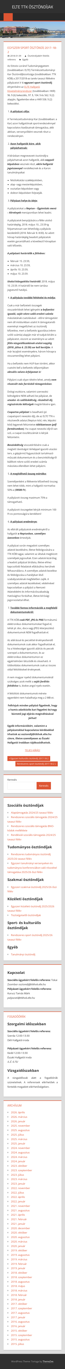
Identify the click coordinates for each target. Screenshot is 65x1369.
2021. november (20, 1206)
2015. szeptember (21, 1335)
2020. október (19, 1232)
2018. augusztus (20, 1281)
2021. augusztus (20, 1210)
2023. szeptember (21, 1170)
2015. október (19, 1330)
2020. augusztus (20, 1237)
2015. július (17, 1344)
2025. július (17, 1134)
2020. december (20, 1228)
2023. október (19, 1165)
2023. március (19, 1179)
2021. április (18, 1214)
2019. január (18, 1268)
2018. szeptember (21, 1277)
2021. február (19, 1219)
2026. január (18, 1121)
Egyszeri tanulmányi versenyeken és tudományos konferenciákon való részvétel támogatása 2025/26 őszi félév (32, 867)
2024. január (18, 1161)
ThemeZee (48, 1361)
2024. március (19, 1157)
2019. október (19, 1250)
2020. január (18, 1246)
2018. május (18, 1286)
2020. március (19, 1241)
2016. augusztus (20, 1321)
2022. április (18, 1197)
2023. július (17, 1174)
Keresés (12, 779)
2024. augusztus (20, 1152)
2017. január (18, 1317)
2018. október (19, 1272)
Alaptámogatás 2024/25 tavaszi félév (32, 812)
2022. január (18, 1201)
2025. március (19, 1139)
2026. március (19, 1117)
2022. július (17, 1192)
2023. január (18, 1183)
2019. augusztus (20, 1255)
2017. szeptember (21, 1308)
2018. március (19, 1290)
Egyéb (25, 59)
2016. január (18, 1326)
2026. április (18, 1112)
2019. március (19, 1259)
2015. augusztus (20, 1339)
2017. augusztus (20, 1313)
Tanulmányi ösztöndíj (23, 954)
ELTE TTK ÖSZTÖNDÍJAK (32, 6)
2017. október (19, 1304)
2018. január (18, 1299)
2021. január (18, 1223)
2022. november (20, 1188)
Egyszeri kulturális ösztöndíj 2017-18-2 (29, 759)
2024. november (20, 1148)
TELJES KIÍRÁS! (32, 750)
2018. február (19, 1295)
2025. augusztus (20, 1130)
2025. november (20, 1125)
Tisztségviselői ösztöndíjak (26, 915)
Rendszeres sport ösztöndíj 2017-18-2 (35, 764)
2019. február (19, 1264)
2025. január (18, 1143)
